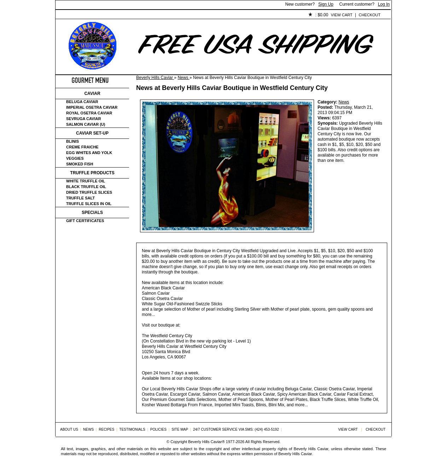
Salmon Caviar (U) (85, 124)
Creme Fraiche (82, 147)
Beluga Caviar (82, 102)
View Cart (342, 15)
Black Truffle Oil (86, 187)
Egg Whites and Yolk (89, 153)
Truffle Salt (80, 198)
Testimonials (183, 15)
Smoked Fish (79, 164)
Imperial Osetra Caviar (91, 107)
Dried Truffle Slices (89, 192)
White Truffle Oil (85, 181)
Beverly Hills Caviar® (206, 442)
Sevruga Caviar (83, 119)
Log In (384, 4)
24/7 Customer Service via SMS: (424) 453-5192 (236, 429)
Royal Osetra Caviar (89, 113)
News (183, 77)
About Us (95, 15)
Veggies (75, 158)
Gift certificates (85, 221)
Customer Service (137, 15)
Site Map (180, 429)
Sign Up (325, 4)
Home (67, 15)
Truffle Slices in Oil (88, 204)
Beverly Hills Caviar (155, 77)
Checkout (370, 15)
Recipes (106, 429)
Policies (218, 15)
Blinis (72, 141)
